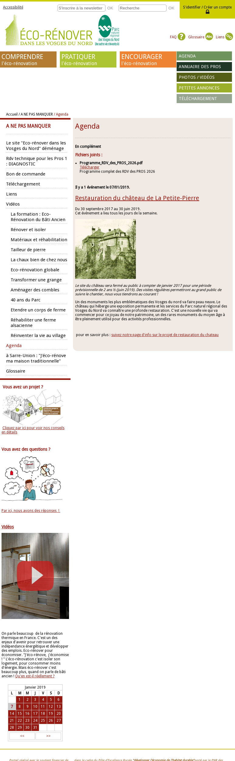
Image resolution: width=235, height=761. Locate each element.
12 (51, 706)
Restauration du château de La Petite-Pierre (137, 198)
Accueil (12, 114)
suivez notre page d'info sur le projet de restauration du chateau (165, 335)
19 (51, 713)
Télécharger (89, 167)
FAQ (177, 37)
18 (43, 713)
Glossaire (200, 37)
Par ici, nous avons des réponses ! (31, 511)
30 (27, 727)
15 (20, 713)
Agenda (187, 56)
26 (51, 720)
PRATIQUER (88, 59)
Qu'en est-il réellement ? (34, 676)
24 (35, 720)
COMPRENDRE (28, 59)
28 (12, 727)
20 (59, 713)
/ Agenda (61, 114)
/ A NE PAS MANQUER (36, 114)
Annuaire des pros (200, 66)
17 (35, 713)
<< (22, 736)
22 (20, 720)
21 (12, 720)
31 (35, 727)
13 (59, 706)
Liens (224, 37)
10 (35, 706)
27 (59, 720)
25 (43, 720)
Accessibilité (13, 7)
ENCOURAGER (148, 59)
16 (27, 713)
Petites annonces (199, 87)
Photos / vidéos (197, 77)
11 (43, 706)
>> (48, 736)
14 (12, 713)
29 (20, 727)
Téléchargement (198, 98)
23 (27, 720)
